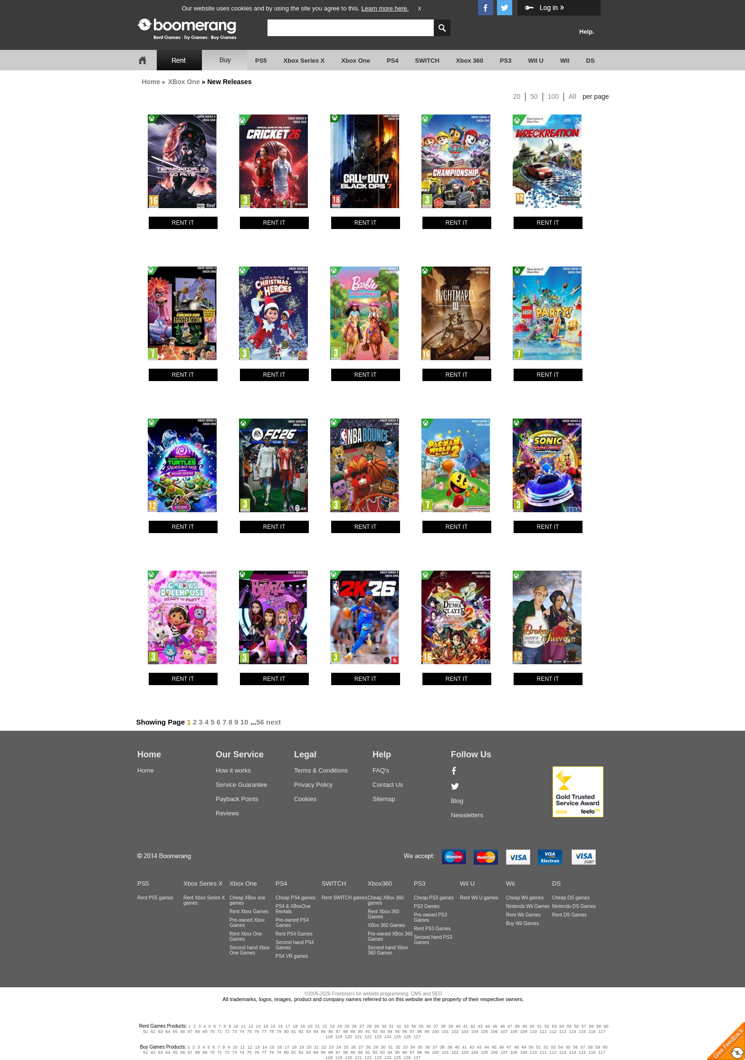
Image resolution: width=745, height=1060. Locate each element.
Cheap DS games (571, 897)
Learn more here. (385, 8)
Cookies (305, 798)
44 (487, 1026)
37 (435, 1026)
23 (332, 1026)
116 (592, 1031)
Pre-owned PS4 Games (292, 922)
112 (552, 1031)
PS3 (506, 60)
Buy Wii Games (522, 923)
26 (354, 1026)
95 (397, 1031)
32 (398, 1026)
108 (513, 1031)
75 (249, 1031)
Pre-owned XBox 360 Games (390, 936)
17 (288, 1026)
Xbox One (355, 60)
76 (256, 1031)
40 (458, 1026)
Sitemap (383, 798)
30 (384, 1026)
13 (258, 1026)
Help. (586, 31)
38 (443, 1026)
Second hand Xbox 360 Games (388, 950)
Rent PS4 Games (294, 933)
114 (572, 1031)
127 (416, 1036)
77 (264, 1031)
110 (533, 1031)
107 (503, 1031)
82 (301, 1031)
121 (358, 1036)
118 (329, 1036)
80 (286, 1031)
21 (317, 1026)
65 (175, 1031)
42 (472, 1026)
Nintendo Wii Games (528, 906)
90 (360, 1031)
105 (484, 1031)
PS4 (393, 60)
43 (480, 1026)
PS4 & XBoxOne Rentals (293, 909)
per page (596, 96)
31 (391, 1026)
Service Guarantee (241, 784)
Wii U (467, 883)
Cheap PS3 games (434, 897)
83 (308, 1031)
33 (406, 1026)
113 (562, 1031)
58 (591, 1026)
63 (160, 1031)
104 (474, 1031)
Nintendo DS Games (574, 906)
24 (339, 1026)
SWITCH (427, 60)
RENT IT (183, 223)
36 (428, 1026)
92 (374, 1031)
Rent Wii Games (523, 914)
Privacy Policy (313, 784)
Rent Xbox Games (248, 911)
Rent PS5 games (155, 897)
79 (279, 1031)
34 (413, 1026)
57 (584, 1026)
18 (295, 1026)
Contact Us (387, 784)
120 (348, 1036)
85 (323, 1031)
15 (273, 1026)
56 (260, 722)
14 (265, 1026)
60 (606, 1026)
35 (421, 1026)
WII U (536, 60)
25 (346, 1026)
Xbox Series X (304, 60)
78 (271, 1031)
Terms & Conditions (321, 770)
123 (378, 1036)
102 (454, 1031)
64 (167, 1031)
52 (546, 1026)
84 (316, 1031)
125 (397, 1036)
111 (543, 1031)
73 (234, 1031)
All (572, 96)
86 (330, 1031)
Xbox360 (380, 883)
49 (524, 1026)
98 (419, 1031)
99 (427, 1031)
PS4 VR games (292, 956)
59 (598, 1026)
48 (517, 1026)
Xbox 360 (469, 60)
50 (534, 96)
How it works (233, 770)
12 (250, 1026)
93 (382, 1031)
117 (601, 1031)
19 (302, 1026)
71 (219, 1031)
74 (241, 1031)
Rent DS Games (569, 914)
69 (204, 1031)
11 (243, 1026)
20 (517, 96)
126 (407, 1036)
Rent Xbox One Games (245, 936)
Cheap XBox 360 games (386, 900)
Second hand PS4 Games (295, 945)
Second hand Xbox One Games (249, 950)
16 (280, 1026)
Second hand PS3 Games (433, 940)
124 (387, 1036)
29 (376, 1026)
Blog (457, 800)
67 (190, 1031)
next (273, 722)
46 (502, 1026)
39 (450, 1026)
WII (565, 60)
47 (509, 1026)
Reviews (227, 813)
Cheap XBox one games (247, 900)
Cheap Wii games (525, 897)
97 (412, 1031)
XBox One (184, 82)
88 (345, 1031)
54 (561, 1026)
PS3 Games (426, 906)
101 (445, 1031)
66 (182, 1031)
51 (539, 1026)
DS (590, 60)
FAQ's (380, 770)
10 (244, 722)
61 (145, 1031)
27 (361, 1026)
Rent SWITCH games (344, 897)
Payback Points (237, 798)
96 (404, 1031)
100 (553, 96)
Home (151, 82)
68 (197, 1031)
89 (353, 1031)
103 (464, 1031)
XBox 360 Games (386, 925)
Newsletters (467, 815)
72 (227, 1031)
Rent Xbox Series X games (204, 900)
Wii (510, 883)
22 (325, 1026)
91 (367, 1031)
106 (494, 1031)
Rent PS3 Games (432, 928)
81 (293, 1031)
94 (390, 1031)
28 (369, 1026)
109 (523, 1031)
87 (338, 1031)
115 (582, 1031)
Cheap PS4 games (295, 897)
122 (368, 1036)
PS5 (261, 60)
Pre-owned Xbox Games (247, 922)
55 (569, 1026)
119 (339, 1036)
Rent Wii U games (479, 897)
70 (212, 1031)
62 (153, 1031)
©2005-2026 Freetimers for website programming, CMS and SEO (373, 993)
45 (495, 1026)
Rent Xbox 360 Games (383, 914)
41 (465, 1026)
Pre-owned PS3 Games (430, 917)
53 (554, 1026)
